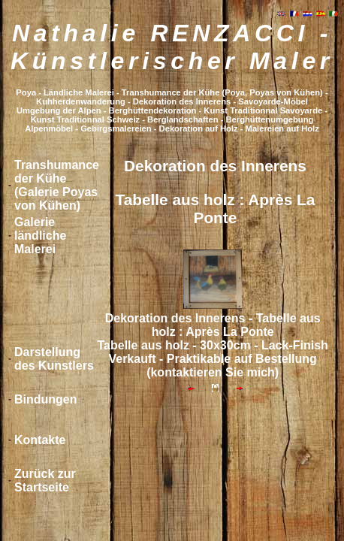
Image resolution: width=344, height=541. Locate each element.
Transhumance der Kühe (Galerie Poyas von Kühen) (56, 185)
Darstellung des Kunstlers (54, 359)
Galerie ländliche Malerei (40, 235)
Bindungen (45, 399)
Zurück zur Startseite (45, 480)
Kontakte (39, 440)
